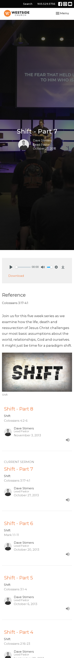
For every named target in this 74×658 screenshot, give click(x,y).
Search (27, 3)
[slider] (23, 267)
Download (16, 276)
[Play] (11, 267)
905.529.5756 (46, 3)
